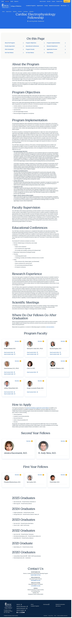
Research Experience (56, 46)
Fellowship (31, 11)
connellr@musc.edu (35, 586)
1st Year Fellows (35, 52)
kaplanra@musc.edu (36, 575)
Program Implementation (56, 43)
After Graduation (14, 49)
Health (11, 1)
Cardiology (25, 11)
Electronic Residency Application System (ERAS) (38, 408)
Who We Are (63, 5)
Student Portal (59, 1)
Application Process (56, 49)
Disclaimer (45, 615)
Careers (53, 1)
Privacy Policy (50, 615)
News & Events (43, 1)
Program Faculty (35, 49)
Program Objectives (35, 43)
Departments (40, 5)
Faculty (46, 5)
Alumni (32, 604)
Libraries (48, 1)
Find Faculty (46, 604)
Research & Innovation (54, 5)
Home (3, 11)
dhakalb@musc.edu (35, 580)
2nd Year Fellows (14, 52)
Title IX (55, 615)
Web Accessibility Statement (62, 615)
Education (7, 1)
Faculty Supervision (14, 46)
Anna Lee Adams (50, 327)
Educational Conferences (35, 46)
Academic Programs (31, 5)
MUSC (2, 1)
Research (16, 1)
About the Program (14, 43)
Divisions (20, 11)
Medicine (14, 11)
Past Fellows (56, 52)
